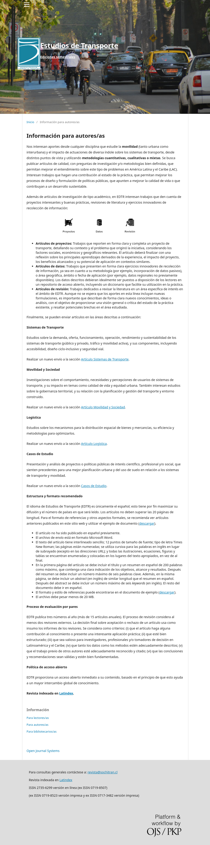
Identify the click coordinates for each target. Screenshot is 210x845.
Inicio (30, 122)
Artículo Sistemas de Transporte (105, 359)
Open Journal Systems (43, 751)
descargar (146, 523)
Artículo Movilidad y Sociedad (103, 407)
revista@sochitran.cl (102, 772)
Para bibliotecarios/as (42, 731)
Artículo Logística (94, 443)
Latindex (66, 693)
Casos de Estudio (93, 486)
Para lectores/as (38, 718)
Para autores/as (38, 725)
